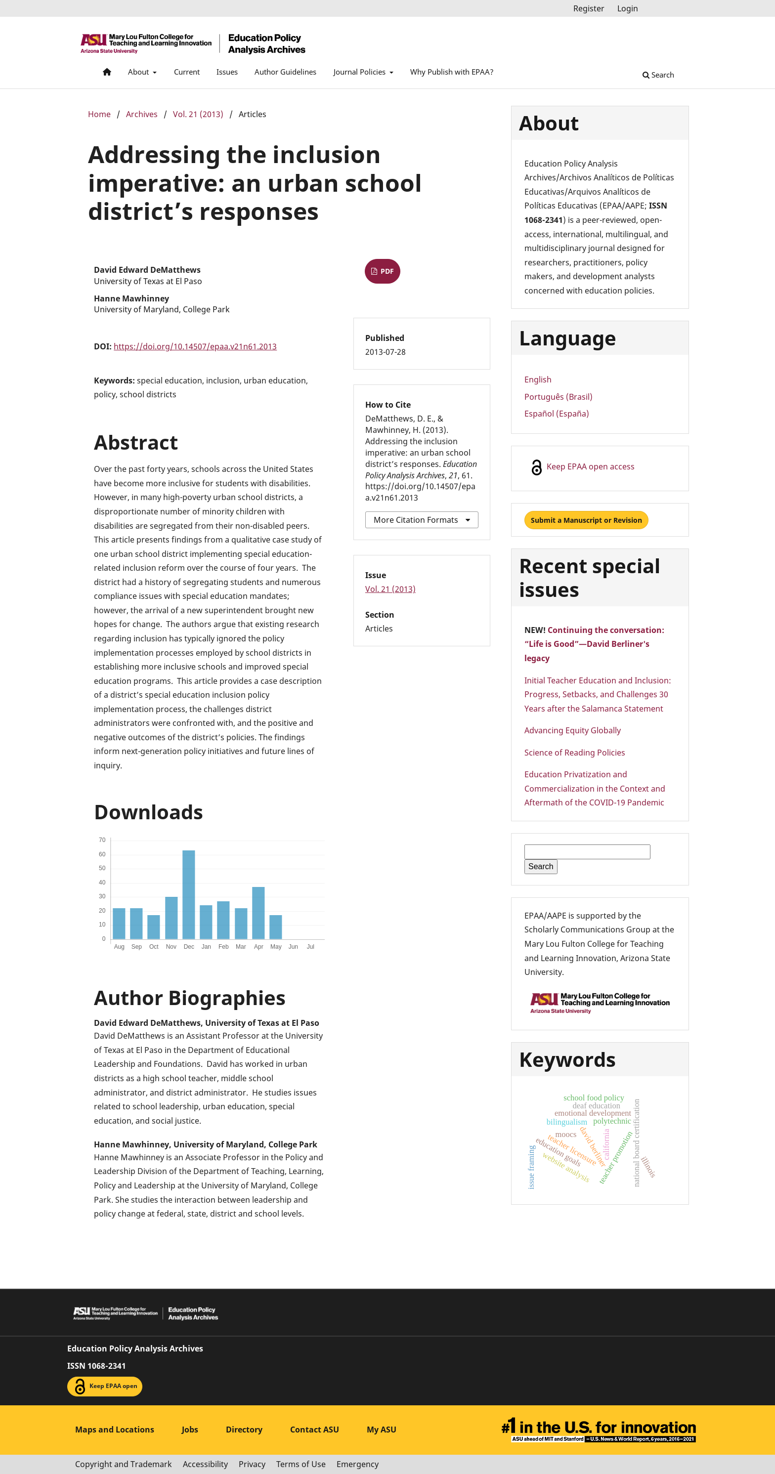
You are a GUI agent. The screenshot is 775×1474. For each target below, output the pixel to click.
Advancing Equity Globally (572, 730)
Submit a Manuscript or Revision (586, 520)
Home (99, 114)
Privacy (252, 1464)
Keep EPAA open (104, 1386)
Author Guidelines (285, 72)
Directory (244, 1429)
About (139, 72)
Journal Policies (361, 72)
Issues (227, 72)
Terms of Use (301, 1464)
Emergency (358, 1464)
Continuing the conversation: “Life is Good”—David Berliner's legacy (594, 644)
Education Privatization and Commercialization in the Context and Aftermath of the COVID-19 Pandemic (594, 788)
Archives (142, 114)
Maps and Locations (114, 1429)
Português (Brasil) (558, 396)
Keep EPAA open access (582, 467)
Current (187, 72)
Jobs (190, 1429)
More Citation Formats (416, 519)
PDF (386, 271)
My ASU (381, 1429)
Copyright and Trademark (123, 1464)
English (538, 379)
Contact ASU (314, 1429)
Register (588, 8)
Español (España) (556, 413)
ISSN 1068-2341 (96, 1365)
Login (627, 8)
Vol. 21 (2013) (198, 114)
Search (658, 75)
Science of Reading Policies (574, 752)
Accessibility (205, 1464)
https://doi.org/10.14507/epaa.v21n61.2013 (195, 346)
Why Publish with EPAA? (452, 72)
